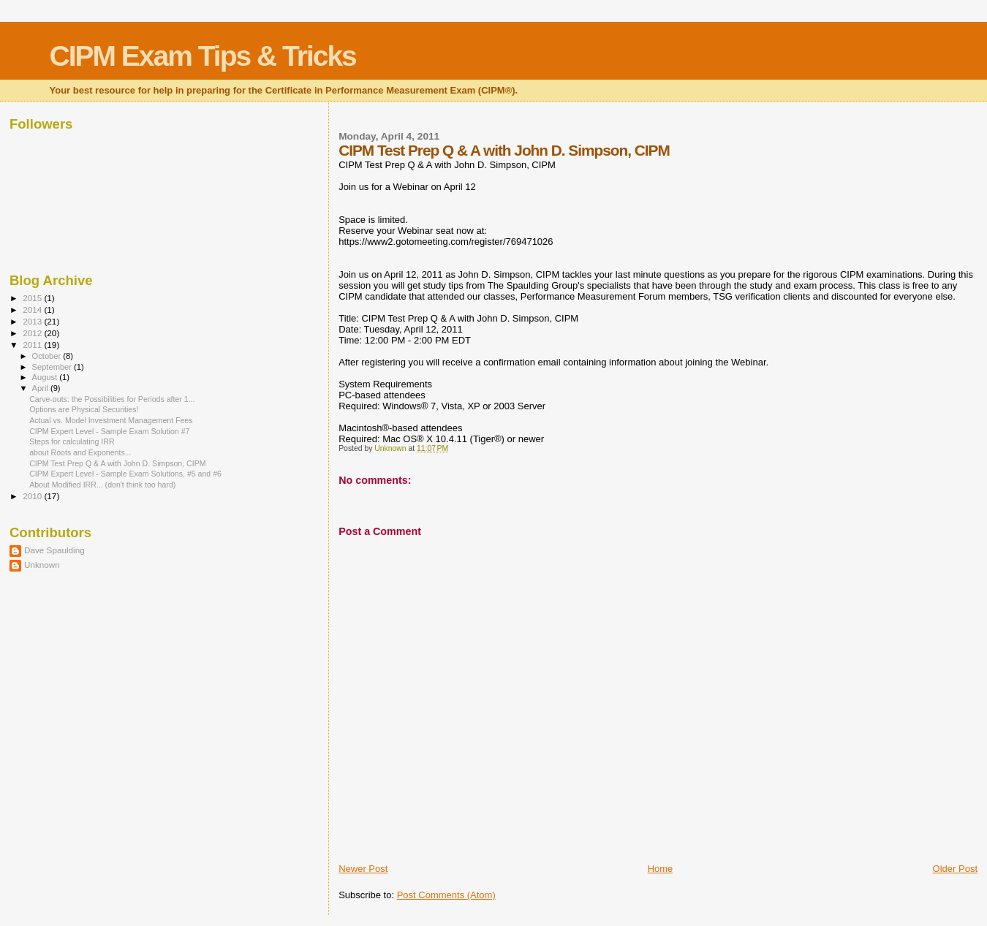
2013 (33, 321)
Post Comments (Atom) (446, 894)
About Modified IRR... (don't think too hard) (102, 484)
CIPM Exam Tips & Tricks (203, 56)
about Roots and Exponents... (80, 452)
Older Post (955, 868)
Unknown (42, 564)
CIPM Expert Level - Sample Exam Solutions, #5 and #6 (125, 473)
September (53, 367)
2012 (33, 333)
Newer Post (363, 868)
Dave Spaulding (54, 550)
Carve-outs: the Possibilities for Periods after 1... (111, 399)
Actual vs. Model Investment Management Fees (110, 420)
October (48, 356)
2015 (33, 298)
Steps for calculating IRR (71, 441)
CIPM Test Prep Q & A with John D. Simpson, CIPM (117, 463)
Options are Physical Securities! (83, 409)
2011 (33, 344)
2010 (33, 496)
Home (660, 868)
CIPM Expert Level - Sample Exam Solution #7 (109, 431)
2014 (33, 309)
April (41, 388)
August (46, 377)
